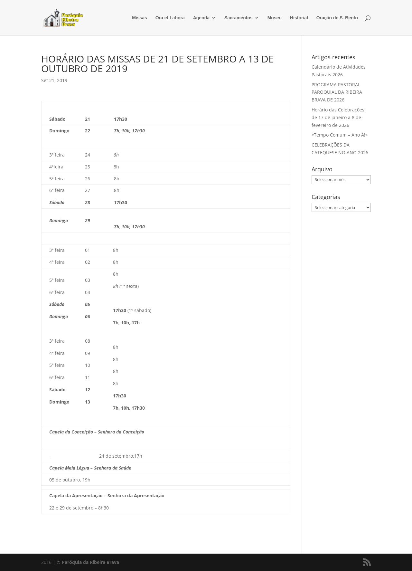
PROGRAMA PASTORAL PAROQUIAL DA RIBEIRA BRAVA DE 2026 (337, 92)
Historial (299, 17)
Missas (139, 17)
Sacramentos (238, 17)
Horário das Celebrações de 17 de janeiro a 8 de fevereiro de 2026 (338, 117)
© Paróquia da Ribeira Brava (88, 562)
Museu (274, 17)
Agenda (201, 17)
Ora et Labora (170, 17)
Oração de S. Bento (337, 17)
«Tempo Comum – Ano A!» (340, 135)
